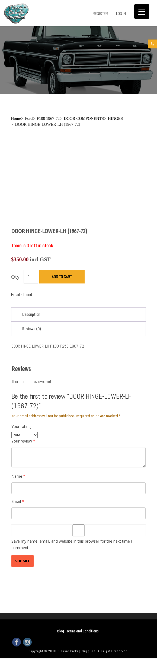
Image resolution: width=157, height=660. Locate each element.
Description (31, 314)
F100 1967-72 (48, 118)
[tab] (78, 314)
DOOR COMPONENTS (84, 118)
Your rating (21, 426)
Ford (29, 118)
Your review (23, 441)
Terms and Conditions (82, 631)
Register (100, 13)
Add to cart (62, 276)
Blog (60, 631)
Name (18, 476)
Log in (121, 13)
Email (17, 501)
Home (16, 118)
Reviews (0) (31, 328)
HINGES (115, 118)
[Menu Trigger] (141, 11)
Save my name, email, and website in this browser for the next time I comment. (71, 544)
